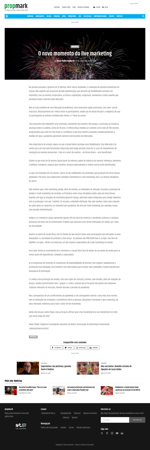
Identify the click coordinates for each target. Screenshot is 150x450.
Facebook (56, 347)
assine (97, 7)
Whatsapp (81, 347)
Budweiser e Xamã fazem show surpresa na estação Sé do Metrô (127, 389)
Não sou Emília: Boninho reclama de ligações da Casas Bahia (116, 368)
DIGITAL (49, 16)
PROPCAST (119, 16)
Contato (63, 427)
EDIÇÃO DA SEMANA (83, 7)
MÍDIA (64, 16)
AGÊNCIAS (30, 16)
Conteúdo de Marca (48, 413)
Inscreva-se (137, 419)
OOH (80, 16)
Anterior (44, 363)
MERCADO (57, 16)
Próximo (103, 363)
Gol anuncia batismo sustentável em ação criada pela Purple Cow (81, 389)
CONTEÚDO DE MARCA (100, 16)
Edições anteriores (83, 427)
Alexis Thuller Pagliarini (64, 61)
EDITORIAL (57, 7)
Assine (71, 427)
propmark (70, 444)
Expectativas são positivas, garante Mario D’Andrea (56, 368)
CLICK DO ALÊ (87, 16)
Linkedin (94, 347)
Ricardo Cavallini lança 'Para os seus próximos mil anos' (33, 389)
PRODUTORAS (72, 16)
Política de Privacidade (49, 427)
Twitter (68, 347)
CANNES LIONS (66, 7)
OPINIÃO (111, 16)
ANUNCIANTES (40, 16)
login (105, 7)
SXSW (74, 7)
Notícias (75, 46)
